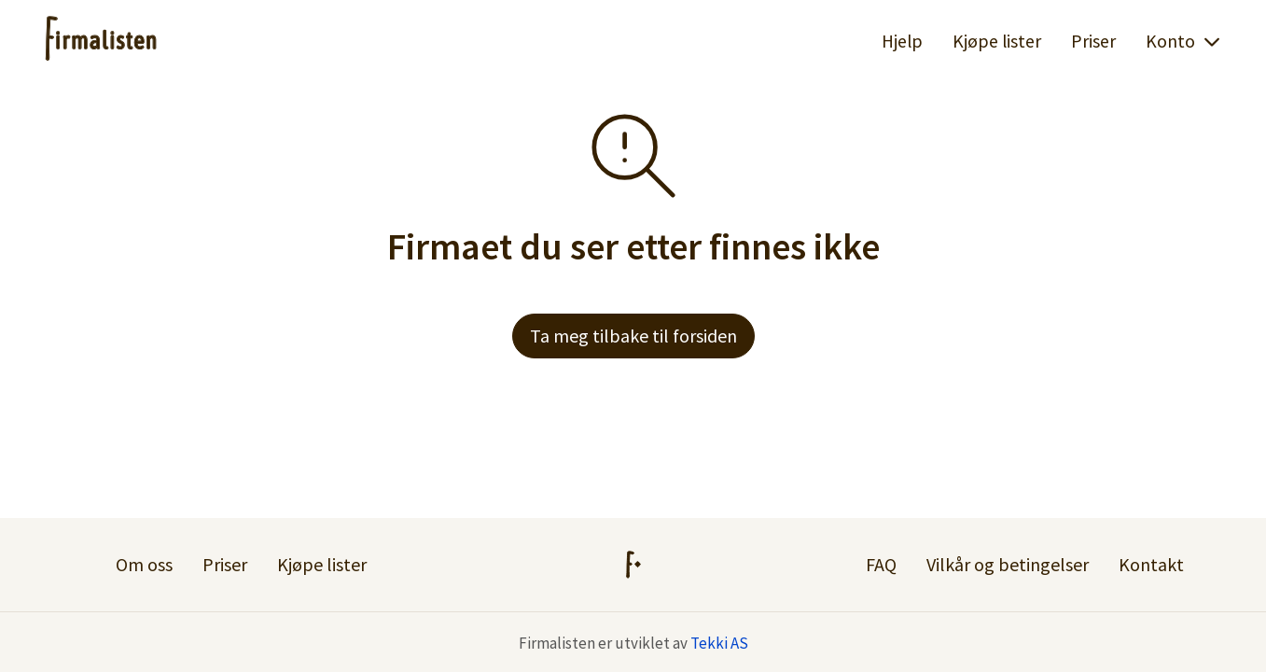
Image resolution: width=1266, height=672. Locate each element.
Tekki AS (719, 643)
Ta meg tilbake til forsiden (633, 335)
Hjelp (902, 41)
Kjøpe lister (997, 41)
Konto (1183, 41)
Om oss (144, 564)
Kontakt (1151, 564)
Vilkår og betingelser (1007, 564)
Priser (1093, 41)
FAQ (881, 564)
